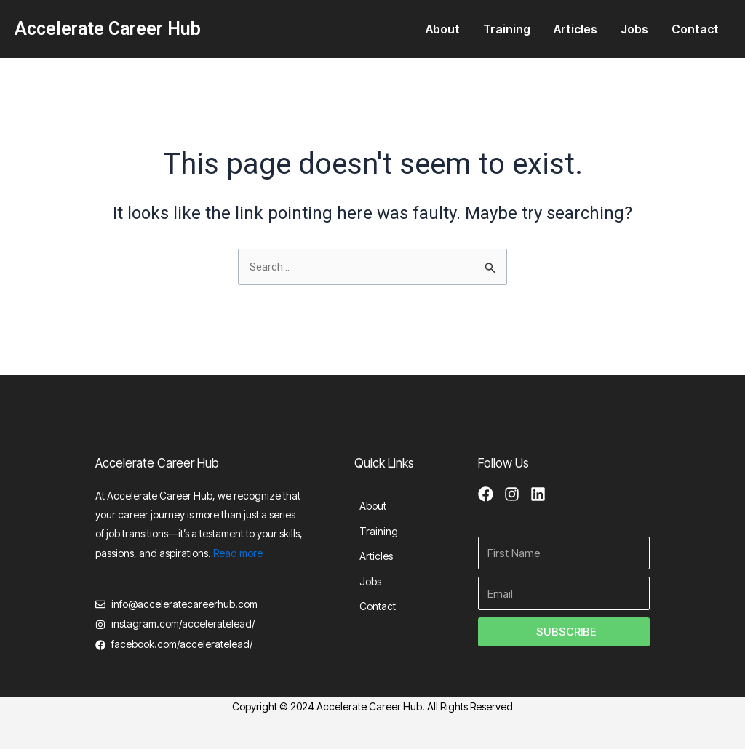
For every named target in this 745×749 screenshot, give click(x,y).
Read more (238, 549)
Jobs (634, 29)
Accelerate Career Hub (108, 28)
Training (506, 29)
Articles (575, 29)
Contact (695, 29)
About (443, 29)
